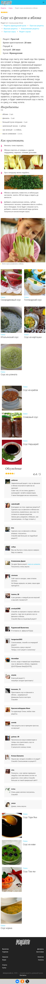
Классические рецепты (30, 29)
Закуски (5, 957)
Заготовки (40, 952)
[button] (43, 2)
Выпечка (5, 949)
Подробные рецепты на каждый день (8, 3)
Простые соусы (10, 32)
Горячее (5, 952)
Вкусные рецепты (11, 29)
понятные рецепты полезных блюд (23, 942)
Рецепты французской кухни (15, 26)
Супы (4, 967)
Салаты (41, 960)
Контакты (23, 975)
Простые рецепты (37, 26)
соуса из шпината (34, 564)
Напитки (41, 957)
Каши (4, 960)
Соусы (4, 965)
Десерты (40, 949)
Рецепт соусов (25, 32)
